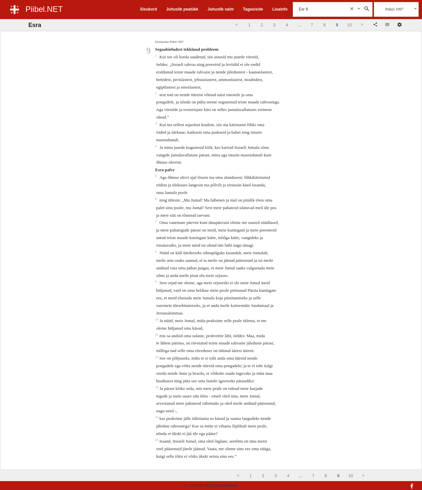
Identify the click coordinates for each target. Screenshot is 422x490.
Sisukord (148, 9)
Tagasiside (253, 9)
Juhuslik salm (220, 9)
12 (157, 357)
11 (157, 334)
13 (157, 387)
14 (157, 417)
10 (157, 319)
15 (157, 440)
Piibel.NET (44, 9)
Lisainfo (279, 9)
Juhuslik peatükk (182, 9)
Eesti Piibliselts (225, 485)
